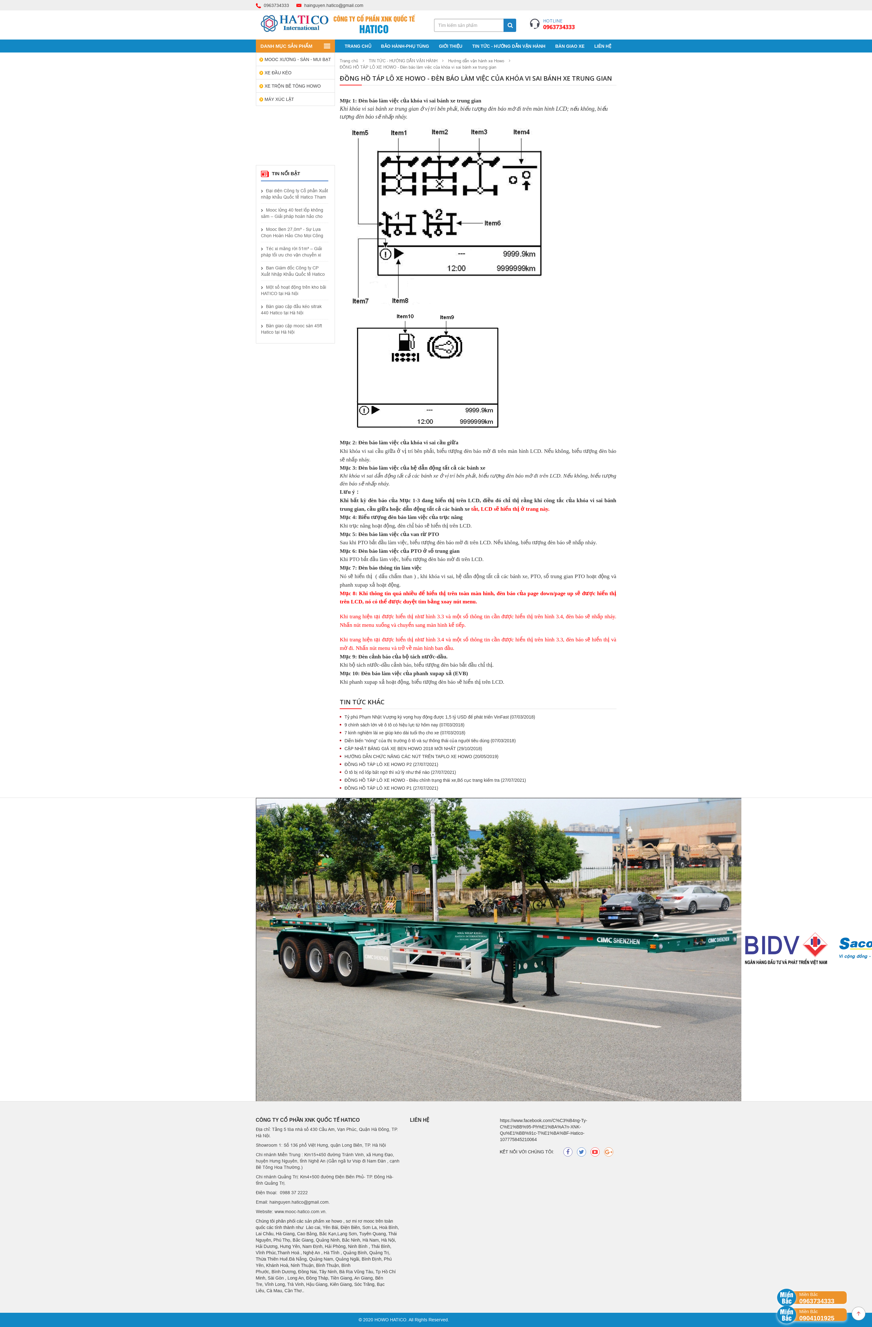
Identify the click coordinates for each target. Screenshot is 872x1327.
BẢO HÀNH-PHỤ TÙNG (405, 46)
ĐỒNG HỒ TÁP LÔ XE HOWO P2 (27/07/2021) (391, 764)
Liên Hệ (602, 46)
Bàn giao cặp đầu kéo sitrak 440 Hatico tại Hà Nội (291, 309)
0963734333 (276, 5)
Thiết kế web (463, 1319)
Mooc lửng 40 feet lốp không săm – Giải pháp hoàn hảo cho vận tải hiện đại (292, 213)
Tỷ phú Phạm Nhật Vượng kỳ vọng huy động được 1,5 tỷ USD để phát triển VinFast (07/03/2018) (439, 716)
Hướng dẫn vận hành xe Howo (476, 60)
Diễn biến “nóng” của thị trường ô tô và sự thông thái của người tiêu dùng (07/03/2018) (430, 740)
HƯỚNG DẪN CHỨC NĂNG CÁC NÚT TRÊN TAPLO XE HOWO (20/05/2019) (421, 756)
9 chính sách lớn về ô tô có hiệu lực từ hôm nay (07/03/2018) (404, 724)
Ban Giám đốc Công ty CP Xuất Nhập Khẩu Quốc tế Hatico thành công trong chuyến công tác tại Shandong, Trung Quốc (293, 271)
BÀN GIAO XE (569, 46)
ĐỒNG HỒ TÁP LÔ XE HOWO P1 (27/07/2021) (391, 788)
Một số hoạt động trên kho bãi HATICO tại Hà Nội (293, 290)
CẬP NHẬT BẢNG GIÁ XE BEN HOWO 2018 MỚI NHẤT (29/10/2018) (413, 748)
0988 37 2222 (294, 1192)
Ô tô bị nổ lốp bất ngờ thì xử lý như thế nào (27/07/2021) (400, 772)
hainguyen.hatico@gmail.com (333, 5)
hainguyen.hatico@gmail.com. (299, 1202)
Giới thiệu (450, 46)
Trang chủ (358, 46)
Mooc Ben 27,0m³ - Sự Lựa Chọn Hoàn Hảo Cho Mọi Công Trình (292, 233)
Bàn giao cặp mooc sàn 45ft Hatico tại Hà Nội (291, 329)
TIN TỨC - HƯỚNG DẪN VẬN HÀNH (508, 46)
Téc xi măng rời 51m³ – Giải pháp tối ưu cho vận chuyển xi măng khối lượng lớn (291, 252)
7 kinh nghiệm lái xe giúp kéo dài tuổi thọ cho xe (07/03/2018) (404, 732)
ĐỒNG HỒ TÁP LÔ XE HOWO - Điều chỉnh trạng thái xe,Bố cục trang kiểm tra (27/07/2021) (435, 780)
